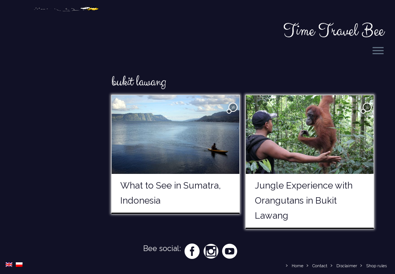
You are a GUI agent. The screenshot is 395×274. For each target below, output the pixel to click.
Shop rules (376, 265)
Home (297, 265)
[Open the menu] (378, 51)
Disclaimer (346, 265)
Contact (319, 265)
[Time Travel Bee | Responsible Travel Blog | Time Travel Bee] (66, 22)
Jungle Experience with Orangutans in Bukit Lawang (304, 200)
